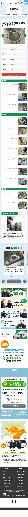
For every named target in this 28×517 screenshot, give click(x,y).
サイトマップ (21, 489)
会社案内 (21, 483)
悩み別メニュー (7, 474)
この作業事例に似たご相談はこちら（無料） (14, 75)
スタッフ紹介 (21, 477)
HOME (7, 471)
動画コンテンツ (7, 477)
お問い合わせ (7, 486)
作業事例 (21, 471)
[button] (2, 35)
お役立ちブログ (7, 480)
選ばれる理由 (21, 480)
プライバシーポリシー (7, 489)
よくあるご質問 (21, 474)
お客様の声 (7, 483)
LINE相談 (21, 486)
